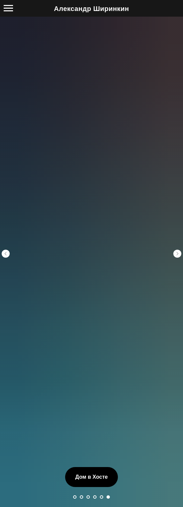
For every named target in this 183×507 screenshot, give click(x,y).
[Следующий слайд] (177, 228)
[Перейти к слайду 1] (74, 446)
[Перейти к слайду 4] (95, 446)
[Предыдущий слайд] (6, 228)
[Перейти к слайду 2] (81, 446)
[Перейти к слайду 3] (88, 446)
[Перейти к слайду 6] (108, 446)
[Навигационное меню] (8, 8)
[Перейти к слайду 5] (101, 446)
